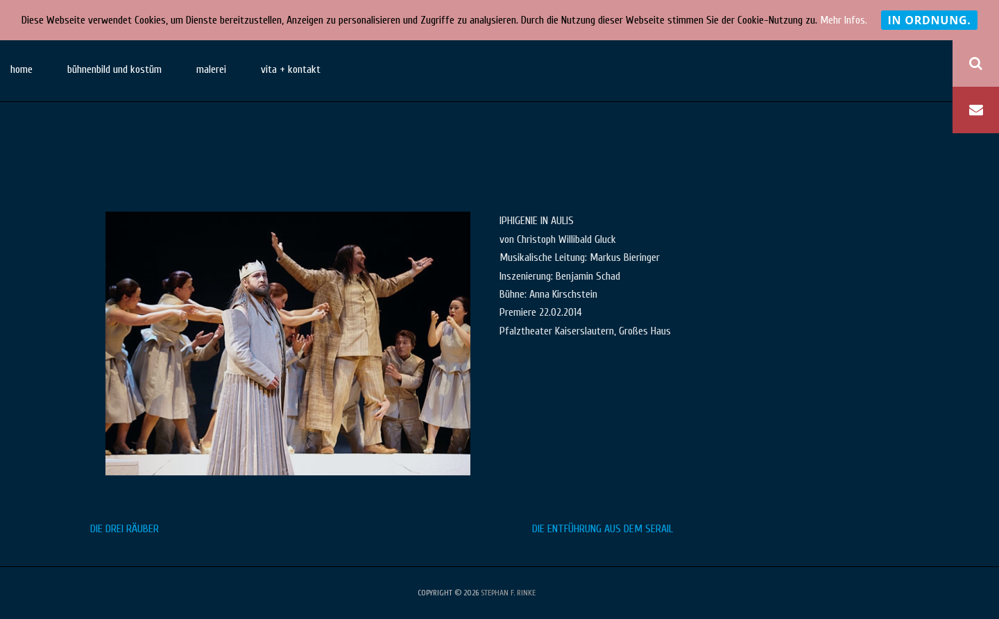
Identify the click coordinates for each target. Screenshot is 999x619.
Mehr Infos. (843, 20)
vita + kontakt (291, 69)
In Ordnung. (929, 20)
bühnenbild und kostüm (114, 69)
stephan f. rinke (508, 592)
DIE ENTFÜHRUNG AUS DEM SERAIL (602, 529)
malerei (211, 69)
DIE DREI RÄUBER (124, 529)
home (21, 69)
